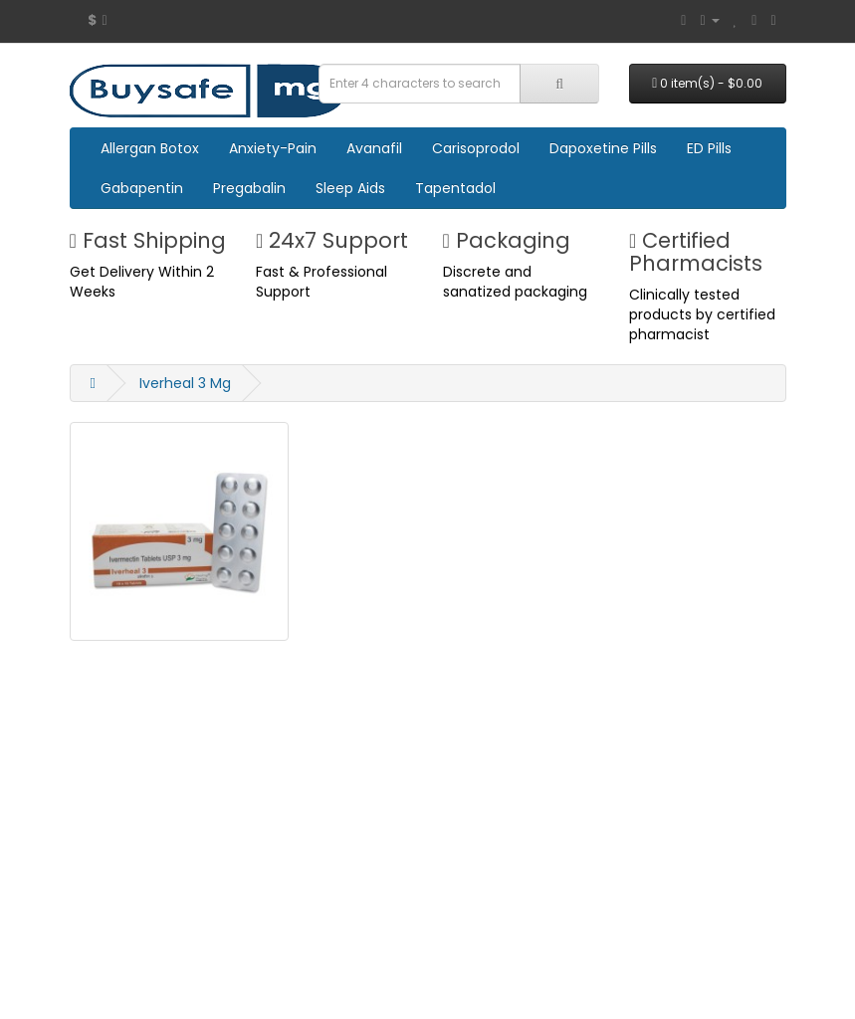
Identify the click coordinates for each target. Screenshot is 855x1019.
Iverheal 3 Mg (185, 383)
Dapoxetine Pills (603, 148)
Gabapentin (142, 188)
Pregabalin (249, 188)
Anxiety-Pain (273, 148)
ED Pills (709, 148)
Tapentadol (455, 188)
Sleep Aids (350, 188)
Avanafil (374, 148)
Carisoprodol (476, 148)
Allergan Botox (150, 148)
